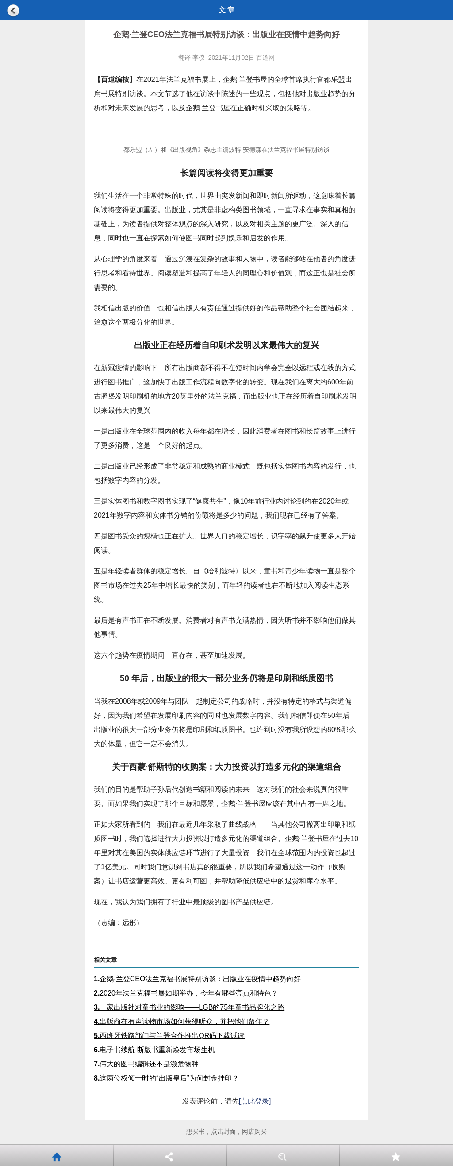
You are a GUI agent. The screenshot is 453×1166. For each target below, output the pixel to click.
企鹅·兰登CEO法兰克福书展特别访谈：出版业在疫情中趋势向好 (197, 979)
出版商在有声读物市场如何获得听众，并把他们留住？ (181, 1021)
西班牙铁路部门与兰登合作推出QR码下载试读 (169, 1035)
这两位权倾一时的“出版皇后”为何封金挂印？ (166, 1078)
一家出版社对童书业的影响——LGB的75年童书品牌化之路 (189, 1007)
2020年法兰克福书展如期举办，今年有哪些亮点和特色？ (186, 993)
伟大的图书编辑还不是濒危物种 (146, 1064)
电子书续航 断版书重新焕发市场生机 (154, 1050)
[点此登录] (255, 1101)
